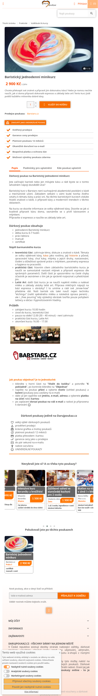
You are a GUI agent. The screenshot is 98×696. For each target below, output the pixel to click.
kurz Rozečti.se (14, 488)
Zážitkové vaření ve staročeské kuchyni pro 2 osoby (76, 491)
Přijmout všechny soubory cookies (31, 681)
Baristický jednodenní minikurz (18, 556)
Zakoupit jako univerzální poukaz (25, 122)
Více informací (31, 691)
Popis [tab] (14, 168)
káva (45, 255)
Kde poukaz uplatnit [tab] (69, 168)
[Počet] (30, 104)
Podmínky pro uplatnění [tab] (37, 168)
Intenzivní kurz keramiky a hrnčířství (48, 490)
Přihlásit (80, 3)
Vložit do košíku (55, 104)
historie (73, 255)
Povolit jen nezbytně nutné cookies (31, 687)
